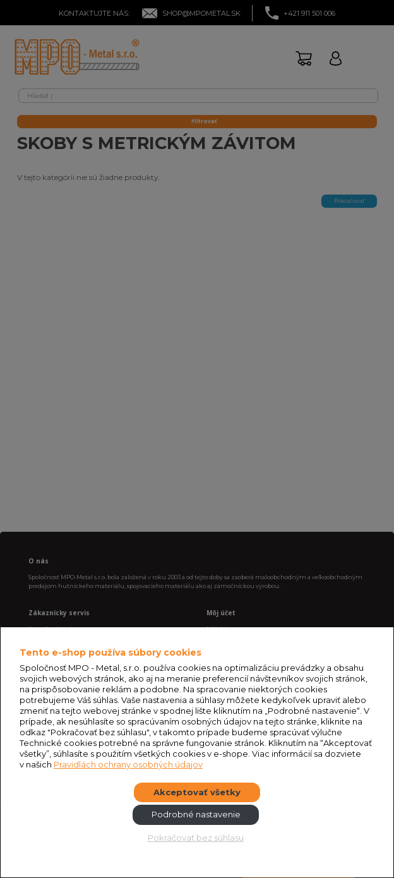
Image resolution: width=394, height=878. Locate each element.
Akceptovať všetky (197, 792)
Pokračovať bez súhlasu (196, 838)
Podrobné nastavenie (196, 814)
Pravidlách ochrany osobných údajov (128, 764)
